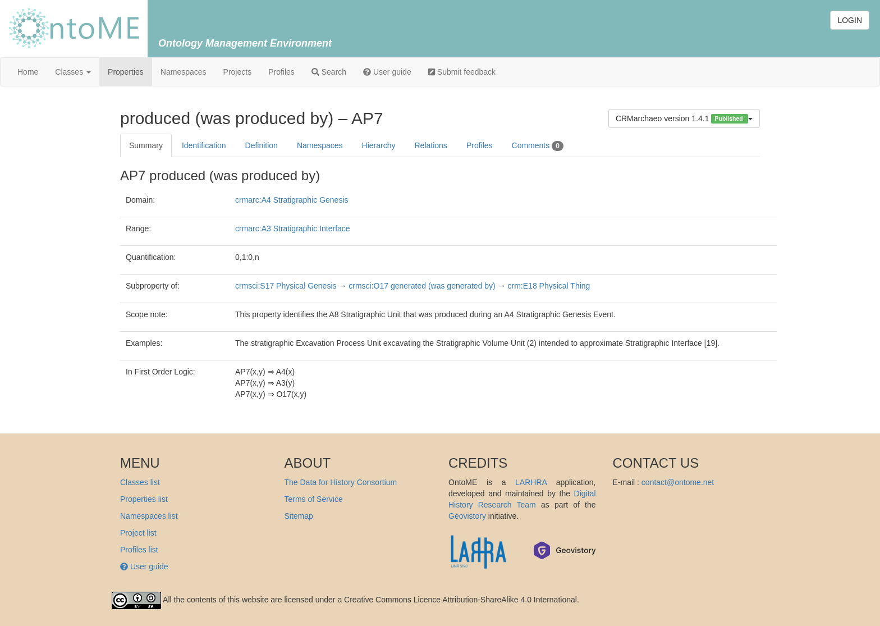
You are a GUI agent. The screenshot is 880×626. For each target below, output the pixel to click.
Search (328, 71)
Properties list (144, 499)
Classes (73, 71)
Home (27, 71)
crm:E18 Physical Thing (549, 285)
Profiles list (139, 549)
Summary (146, 145)
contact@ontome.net (677, 482)
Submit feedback (462, 71)
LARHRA (531, 482)
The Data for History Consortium (341, 482)
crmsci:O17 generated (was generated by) (422, 285)
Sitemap (299, 515)
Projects (237, 71)
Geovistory (467, 515)
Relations (431, 145)
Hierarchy (379, 145)
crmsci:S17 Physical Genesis (286, 285)
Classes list (140, 482)
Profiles (281, 71)
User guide (387, 71)
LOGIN (849, 20)
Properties (126, 71)
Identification (204, 145)
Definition (261, 145)
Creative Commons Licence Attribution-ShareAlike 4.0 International (460, 599)
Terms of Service (314, 499)
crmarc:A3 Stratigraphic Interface (292, 228)
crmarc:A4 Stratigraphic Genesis (292, 199)
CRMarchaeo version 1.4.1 (684, 119)
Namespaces (184, 71)
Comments (537, 146)
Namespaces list (149, 515)
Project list (138, 532)
